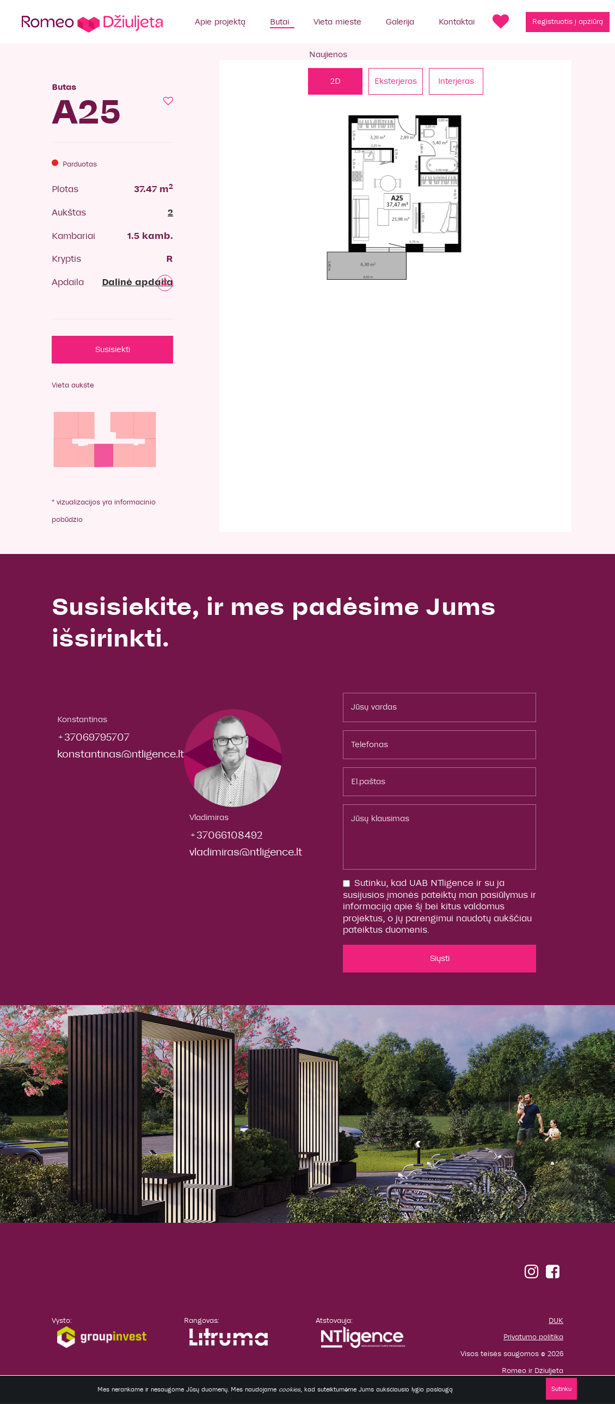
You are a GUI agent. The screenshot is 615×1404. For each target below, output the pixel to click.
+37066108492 (226, 835)
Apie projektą (220, 21)
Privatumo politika (533, 1337)
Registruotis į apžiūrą (567, 22)
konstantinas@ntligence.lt (120, 754)
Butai (279, 21)
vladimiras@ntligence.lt (245, 852)
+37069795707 (93, 737)
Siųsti (440, 958)
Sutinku (561, 1388)
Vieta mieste (337, 21)
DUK (556, 1321)
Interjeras (456, 81)
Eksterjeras (395, 81)
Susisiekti (112, 349)
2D (335, 81)
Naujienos (328, 54)
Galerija (400, 21)
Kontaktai (457, 21)
